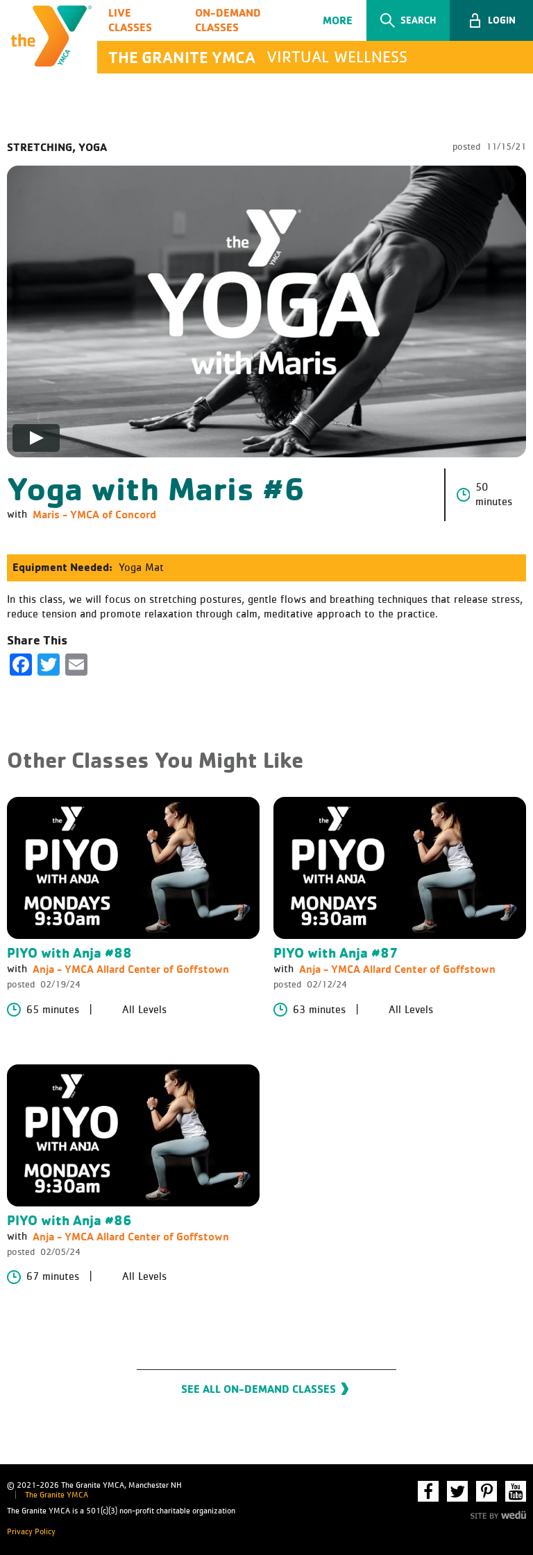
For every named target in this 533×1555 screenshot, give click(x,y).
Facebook (428, 1491)
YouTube (515, 1491)
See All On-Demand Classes (258, 1389)
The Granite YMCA (56, 1495)
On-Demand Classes (228, 20)
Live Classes (130, 20)
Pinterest (486, 1491)
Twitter (457, 1491)
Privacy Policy (31, 1532)
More (338, 20)
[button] (491, 20)
